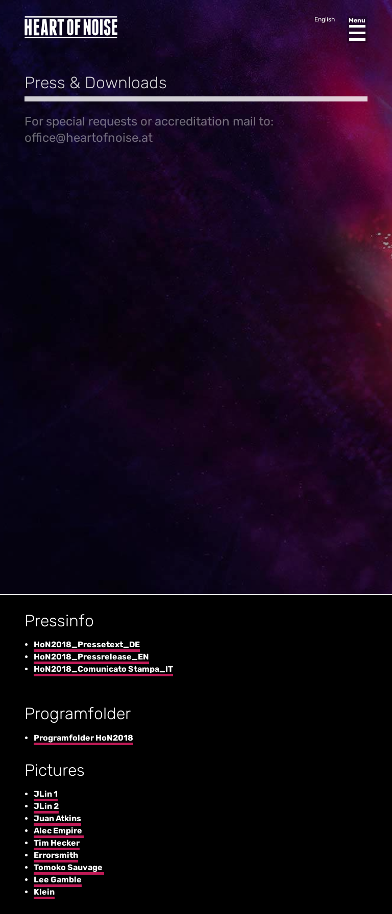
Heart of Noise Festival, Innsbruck (70, 27)
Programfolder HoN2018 (83, 738)
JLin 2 (46, 806)
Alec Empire (59, 830)
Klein (44, 892)
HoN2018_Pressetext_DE (87, 644)
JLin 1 (46, 794)
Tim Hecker (57, 843)
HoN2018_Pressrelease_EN (91, 657)
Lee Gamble (58, 879)
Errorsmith (56, 855)
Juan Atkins (57, 818)
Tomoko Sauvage (69, 867)
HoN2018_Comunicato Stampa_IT (103, 669)
